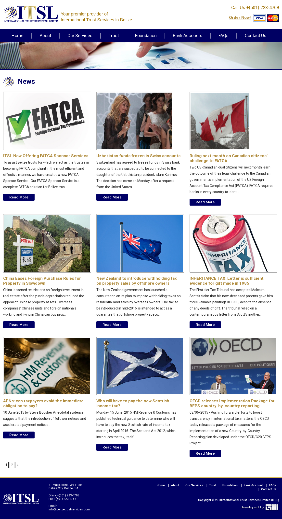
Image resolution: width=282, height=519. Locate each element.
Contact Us (255, 35)
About (45, 35)
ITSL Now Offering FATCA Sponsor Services (45, 155)
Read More (18, 197)
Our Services (79, 35)
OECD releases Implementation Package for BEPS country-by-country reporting (232, 403)
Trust (114, 35)
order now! (240, 17)
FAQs (223, 35)
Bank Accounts (187, 35)
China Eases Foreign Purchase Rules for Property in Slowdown (42, 281)
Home (18, 35)
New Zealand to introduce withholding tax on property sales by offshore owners (136, 281)
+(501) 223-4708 (262, 7)
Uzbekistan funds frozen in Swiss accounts (138, 155)
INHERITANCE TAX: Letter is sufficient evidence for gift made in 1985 (227, 281)
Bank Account (253, 485)
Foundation (146, 35)
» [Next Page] (18, 465)
